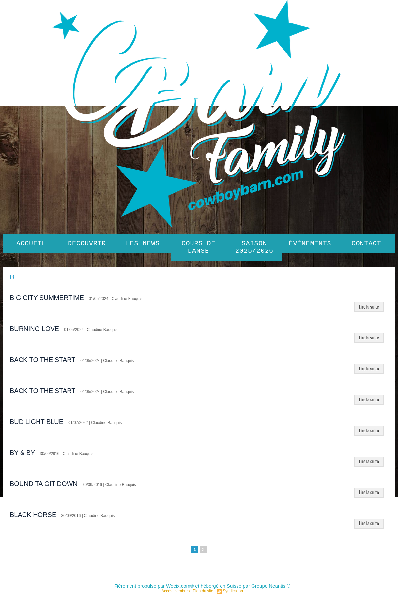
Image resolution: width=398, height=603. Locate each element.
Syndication (233, 593)
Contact (366, 244)
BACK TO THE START (42, 362)
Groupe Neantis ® (270, 588)
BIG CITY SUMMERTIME (47, 300)
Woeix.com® (180, 588)
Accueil (31, 244)
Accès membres (175, 593)
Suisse (234, 588)
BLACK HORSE (33, 517)
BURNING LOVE (34, 331)
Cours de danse (199, 248)
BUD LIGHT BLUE (36, 424)
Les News (143, 244)
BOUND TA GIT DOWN (44, 486)
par (246, 588)
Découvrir (87, 244)
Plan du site (203, 593)
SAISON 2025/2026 (254, 248)
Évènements (310, 244)
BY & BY (22, 455)
